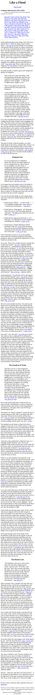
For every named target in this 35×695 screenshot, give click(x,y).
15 (11, 287)
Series (27, 687)
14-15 (19, 226)
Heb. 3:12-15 (21, 32)
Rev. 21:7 (14, 35)
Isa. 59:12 (23, 17)
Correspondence (17, 693)
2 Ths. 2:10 (16, 30)
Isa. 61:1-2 (28, 131)
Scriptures (5, 692)
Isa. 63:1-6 (20, 23)
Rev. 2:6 (24, 34)
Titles (13, 689)
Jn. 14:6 (17, 29)
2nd (19, 18)
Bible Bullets (17, 690)
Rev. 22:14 (27, 588)
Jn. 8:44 (19, 27)
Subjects (8, 689)
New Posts (18, 687)
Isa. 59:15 (14, 20)
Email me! (4, 684)
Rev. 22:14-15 (13, 37)
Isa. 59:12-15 (18, 181)
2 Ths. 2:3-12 (5, 151)
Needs (19, 692)
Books (23, 687)
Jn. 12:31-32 (9, 29)
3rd (22, 18)
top (14, 45)
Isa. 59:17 (9, 64)
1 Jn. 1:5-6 (17, 34)
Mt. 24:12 (18, 25)
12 (5, 204)
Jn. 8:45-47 (27, 27)
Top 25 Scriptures (13, 692)
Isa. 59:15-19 (23, 20)
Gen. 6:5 (7, 17)
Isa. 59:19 (12, 22)
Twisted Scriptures (28, 689)
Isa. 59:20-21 (21, 22)
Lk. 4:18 (7, 27)
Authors (3, 689)
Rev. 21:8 (22, 35)
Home (8, 687)
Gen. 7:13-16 (15, 17)
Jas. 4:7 (10, 34)
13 (17, 211)
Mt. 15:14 (27, 23)
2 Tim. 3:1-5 (25, 221)
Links (24, 692)
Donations (29, 692)
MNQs (12, 687)
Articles (32, 687)
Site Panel (3, 687)
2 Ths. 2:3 (24, 29)
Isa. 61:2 (12, 23)
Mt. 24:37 (25, 25)
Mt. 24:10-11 (9, 25)
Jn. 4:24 (13, 27)
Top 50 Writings (19, 689)
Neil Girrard (17, 7)
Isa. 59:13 (14, 18)
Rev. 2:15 (7, 35)
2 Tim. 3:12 (12, 32)
